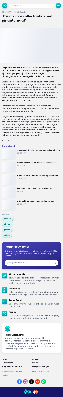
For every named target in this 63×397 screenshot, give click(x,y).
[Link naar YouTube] (37, 381)
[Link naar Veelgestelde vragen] (46, 366)
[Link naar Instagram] (25, 381)
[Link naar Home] (16, 359)
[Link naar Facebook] (19, 381)
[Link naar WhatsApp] (43, 381)
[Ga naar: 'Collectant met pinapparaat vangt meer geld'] (31, 179)
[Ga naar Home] (4, 5)
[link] (8, 219)
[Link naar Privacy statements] (46, 372)
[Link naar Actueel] (46, 359)
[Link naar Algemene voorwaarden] (16, 372)
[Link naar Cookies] (31, 375)
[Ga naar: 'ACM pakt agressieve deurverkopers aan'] (31, 205)
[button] (51, 6)
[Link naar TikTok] (31, 381)
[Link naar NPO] (36, 391)
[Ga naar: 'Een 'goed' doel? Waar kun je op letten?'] (31, 192)
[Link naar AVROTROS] (27, 391)
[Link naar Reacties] (46, 363)
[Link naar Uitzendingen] (16, 363)
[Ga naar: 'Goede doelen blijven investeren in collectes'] (31, 167)
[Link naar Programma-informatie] (16, 366)
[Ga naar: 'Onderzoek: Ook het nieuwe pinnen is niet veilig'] (31, 154)
